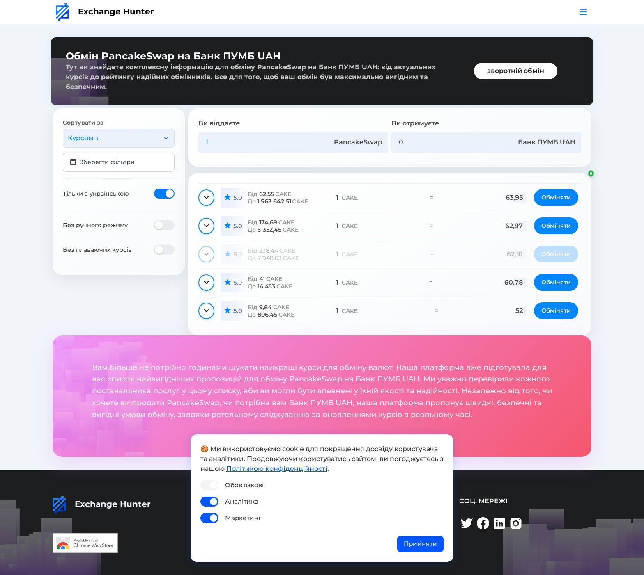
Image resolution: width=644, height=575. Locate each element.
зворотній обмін (515, 71)
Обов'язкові (244, 485)
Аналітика (241, 501)
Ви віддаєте (219, 123)
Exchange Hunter (105, 11)
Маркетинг (243, 518)
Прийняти (420, 544)
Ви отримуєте (415, 123)
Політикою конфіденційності (276, 468)
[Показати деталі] (206, 197)
